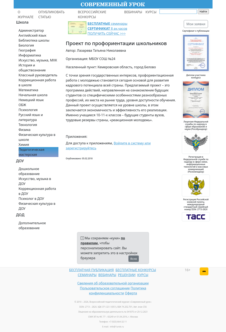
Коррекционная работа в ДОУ (37, 191)
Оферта (131, 293)
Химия (24, 144)
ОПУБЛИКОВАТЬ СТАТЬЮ (51, 14)
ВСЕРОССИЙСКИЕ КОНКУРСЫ (92, 14)
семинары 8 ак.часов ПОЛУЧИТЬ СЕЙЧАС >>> (107, 28)
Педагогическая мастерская (32, 152)
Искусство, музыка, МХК (38, 60)
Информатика (30, 55)
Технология (28, 124)
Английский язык (32, 35)
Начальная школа (33, 95)
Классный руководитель (38, 75)
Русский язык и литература (31, 117)
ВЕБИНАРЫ (133, 12)
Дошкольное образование (29, 171)
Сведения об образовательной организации (113, 283)
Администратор (31, 30)
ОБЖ (22, 105)
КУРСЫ (150, 12)
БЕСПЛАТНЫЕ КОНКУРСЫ (136, 270)
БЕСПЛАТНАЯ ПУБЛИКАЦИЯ (91, 270)
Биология (26, 45)
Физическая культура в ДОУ (37, 206)
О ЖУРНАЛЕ (26, 14)
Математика (28, 90)
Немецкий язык (31, 100)
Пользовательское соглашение (105, 288)
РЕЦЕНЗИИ (127, 275)
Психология (28, 110)
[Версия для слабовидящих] (204, 271)
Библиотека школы (34, 40)
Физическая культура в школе (37, 137)
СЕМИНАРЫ (87, 275)
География (27, 50)
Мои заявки (195, 24)
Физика (25, 129)
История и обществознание (32, 67)
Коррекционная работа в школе (37, 82)
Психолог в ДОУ (31, 198)
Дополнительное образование (32, 225)
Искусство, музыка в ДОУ (35, 181)
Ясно (133, 259)
